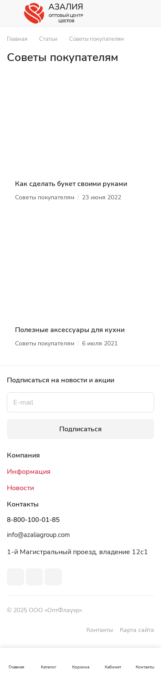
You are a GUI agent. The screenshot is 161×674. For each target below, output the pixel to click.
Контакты (99, 630)
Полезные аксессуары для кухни (70, 330)
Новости (20, 488)
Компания (23, 455)
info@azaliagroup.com (38, 535)
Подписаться (80, 429)
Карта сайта (137, 630)
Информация (29, 471)
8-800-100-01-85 (33, 520)
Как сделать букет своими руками (71, 184)
